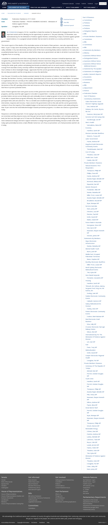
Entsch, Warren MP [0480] (93, 426)
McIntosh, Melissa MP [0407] (94, 181)
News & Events (56, 7)
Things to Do (59, 496)
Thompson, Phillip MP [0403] (94, 170)
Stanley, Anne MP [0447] (92, 309)
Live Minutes (4, 500)
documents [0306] (87, 77)
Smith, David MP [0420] (92, 217)
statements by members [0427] (92, 238)
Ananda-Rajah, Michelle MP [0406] (95, 179)
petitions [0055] (87, 25)
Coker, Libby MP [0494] (92, 466)
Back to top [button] (103, 522)
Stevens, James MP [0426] (93, 236)
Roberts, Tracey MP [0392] (93, 136)
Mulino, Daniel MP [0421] (92, 220)
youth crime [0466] (89, 379)
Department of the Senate (90, 500)
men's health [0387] (90, 122)
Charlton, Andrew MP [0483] (94, 434)
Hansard (26, 13)
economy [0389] (88, 128)
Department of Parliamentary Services (93, 505)
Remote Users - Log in (89, 482)
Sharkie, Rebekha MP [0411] (93, 192)
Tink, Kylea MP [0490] (91, 453)
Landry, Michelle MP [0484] (93, 437)
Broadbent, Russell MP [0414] (94, 201)
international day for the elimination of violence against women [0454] (95, 337)
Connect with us (59, 486)
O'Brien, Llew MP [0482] (92, 431)
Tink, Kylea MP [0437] (91, 272)
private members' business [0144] (93, 36)
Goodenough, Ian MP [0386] (94, 120)
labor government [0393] (92, 139)
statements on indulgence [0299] (92, 71)
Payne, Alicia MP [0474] (92, 405)
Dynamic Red (5, 484)
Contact (78, 3)
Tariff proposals (32, 500)
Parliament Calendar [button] (68, 3)
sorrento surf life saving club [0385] (95, 117)
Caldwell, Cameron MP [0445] (94, 301)
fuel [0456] (87, 345)
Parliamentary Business (17, 7)
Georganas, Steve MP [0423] (94, 225)
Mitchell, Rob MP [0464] (92, 371)
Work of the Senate (6, 482)
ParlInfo (84, 3)
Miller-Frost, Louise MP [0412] (94, 195)
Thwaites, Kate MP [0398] (93, 155)
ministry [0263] (86, 53)
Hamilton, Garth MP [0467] (93, 381)
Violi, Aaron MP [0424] (92, 228)
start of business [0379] (89, 96)
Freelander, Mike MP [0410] (93, 190)
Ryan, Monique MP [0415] (93, 203)
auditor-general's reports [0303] (92, 74)
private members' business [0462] (93, 363)
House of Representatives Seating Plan (12, 503)
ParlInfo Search (87, 484)
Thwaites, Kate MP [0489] (93, 450)
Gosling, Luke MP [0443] (92, 293)
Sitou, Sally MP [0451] (91, 324)
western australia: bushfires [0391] (95, 133)
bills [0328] (85, 85)
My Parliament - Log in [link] (89, 480)
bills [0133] (85, 34)
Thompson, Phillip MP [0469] (94, 389)
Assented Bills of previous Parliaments (39, 498)
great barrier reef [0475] (92, 408)
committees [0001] (88, 20)
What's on (58, 494)
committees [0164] (88, 39)
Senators (4, 486)
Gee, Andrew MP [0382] (92, 106)
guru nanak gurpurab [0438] (92, 275)
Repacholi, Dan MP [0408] (93, 184)
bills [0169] (85, 42)
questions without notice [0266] (92, 55)
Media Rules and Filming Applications (65, 502)
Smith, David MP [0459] (92, 353)
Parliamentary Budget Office (91, 507)
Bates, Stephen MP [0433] (93, 259)
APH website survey (88, 486)
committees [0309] (88, 80)
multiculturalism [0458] (90, 350)
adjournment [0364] (88, 88)
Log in (96, 3)
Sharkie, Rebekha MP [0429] (93, 246)
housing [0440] (88, 281)
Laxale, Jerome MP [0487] (93, 445)
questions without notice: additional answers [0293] (92, 65)
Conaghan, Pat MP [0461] (93, 360)
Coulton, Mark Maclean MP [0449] (95, 316)
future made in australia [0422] (93, 222)
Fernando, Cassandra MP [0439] (95, 278)
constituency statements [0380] (92, 99)
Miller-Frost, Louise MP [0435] (94, 265)
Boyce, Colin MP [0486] (92, 442)
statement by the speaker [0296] (93, 69)
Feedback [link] (42, 522)
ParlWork (90, 3)
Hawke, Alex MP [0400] (92, 160)
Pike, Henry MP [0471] (92, 394)
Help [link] (48, 522)
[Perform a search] (105, 3)
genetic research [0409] (91, 187)
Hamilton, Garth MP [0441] (93, 283)
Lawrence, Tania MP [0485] (93, 439)
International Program (34, 489)
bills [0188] (85, 47)
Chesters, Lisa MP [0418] (93, 211)
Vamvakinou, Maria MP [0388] (94, 125)
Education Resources (34, 486)
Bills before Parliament (34, 496)
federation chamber (90, 93)
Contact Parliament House (62, 487)
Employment (86, 487)
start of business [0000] (88, 17)
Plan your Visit (59, 500)
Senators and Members (38, 7)
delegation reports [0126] (90, 31)
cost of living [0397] (90, 152)
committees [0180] (88, 45)
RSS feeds (86, 493)
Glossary (85, 491)
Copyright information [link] (23, 522)
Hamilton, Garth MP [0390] (93, 130)
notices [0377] (86, 90)
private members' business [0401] (93, 163)
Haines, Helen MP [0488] (93, 448)
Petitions (57, 484)
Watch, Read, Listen (33, 482)
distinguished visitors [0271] (91, 58)
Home (4, 7)
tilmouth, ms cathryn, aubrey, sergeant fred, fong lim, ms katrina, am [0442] (95, 288)
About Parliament (72, 7)
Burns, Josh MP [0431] (92, 251)
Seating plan (4, 487)
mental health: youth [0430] (92, 249)
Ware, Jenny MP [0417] (92, 209)
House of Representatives (8, 494)
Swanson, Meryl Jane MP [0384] (95, 114)
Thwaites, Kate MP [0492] (93, 461)
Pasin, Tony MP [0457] (92, 347)
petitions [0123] (87, 28)
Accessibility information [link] (8, 522)
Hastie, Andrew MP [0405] (93, 176)
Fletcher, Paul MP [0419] (92, 214)
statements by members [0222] (92, 50)
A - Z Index (86, 489)
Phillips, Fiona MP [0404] (92, 173)
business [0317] (87, 82)
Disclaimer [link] (34, 522)
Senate (3, 480)
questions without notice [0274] (92, 61)
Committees (31, 508)
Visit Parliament (90, 7)
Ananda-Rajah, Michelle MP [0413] (95, 198)
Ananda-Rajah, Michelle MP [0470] (95, 392)
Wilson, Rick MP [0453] (92, 332)
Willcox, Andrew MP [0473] (93, 402)
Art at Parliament (60, 498)
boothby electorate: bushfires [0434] (95, 262)
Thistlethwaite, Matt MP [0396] (95, 149)
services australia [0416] (91, 206)
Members (4, 502)
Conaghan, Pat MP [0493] (93, 464)
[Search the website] (103, 3)
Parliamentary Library (34, 487)
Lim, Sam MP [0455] (91, 342)
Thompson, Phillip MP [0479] (94, 423)
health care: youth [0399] (92, 157)
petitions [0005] (87, 23)
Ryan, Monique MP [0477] (93, 415)
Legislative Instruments (34, 502)
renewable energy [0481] (92, 429)
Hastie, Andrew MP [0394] (93, 141)
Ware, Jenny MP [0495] (92, 469)
